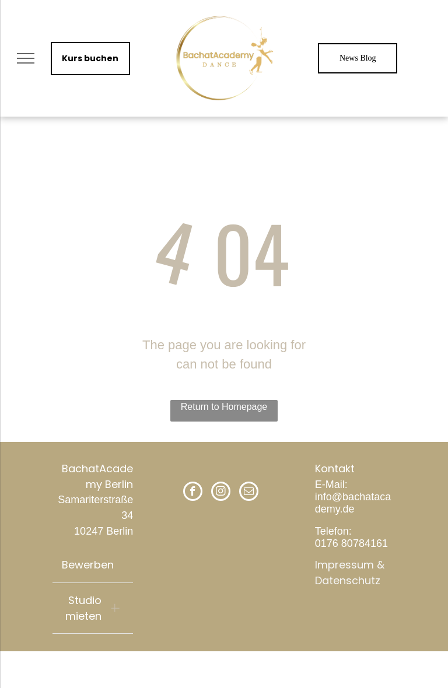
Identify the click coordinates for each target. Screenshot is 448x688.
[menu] (25, 58)
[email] (248, 493)
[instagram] (220, 493)
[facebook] (192, 493)
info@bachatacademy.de (353, 503)
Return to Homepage (224, 407)
